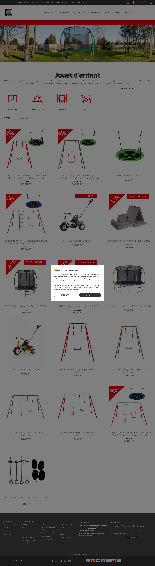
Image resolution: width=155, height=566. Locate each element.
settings (65, 295)
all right (90, 295)
